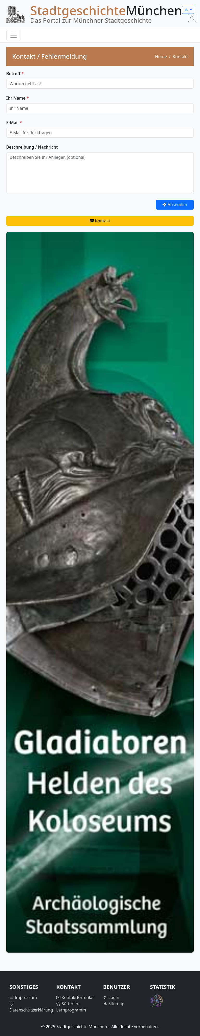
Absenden (174, 205)
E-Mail (14, 122)
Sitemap (113, 1004)
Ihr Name (17, 98)
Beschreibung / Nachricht (32, 147)
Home (161, 56)
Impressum (23, 997)
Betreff (15, 73)
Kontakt (100, 221)
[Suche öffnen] (192, 18)
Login (111, 997)
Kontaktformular (75, 997)
